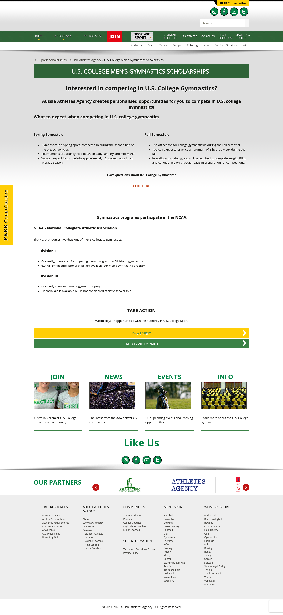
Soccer (167, 559)
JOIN (114, 36)
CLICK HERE (141, 186)
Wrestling (169, 580)
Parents (127, 519)
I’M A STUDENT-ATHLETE (141, 343)
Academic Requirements (55, 522)
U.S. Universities (51, 533)
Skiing (167, 555)
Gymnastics (170, 537)
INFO (38, 36)
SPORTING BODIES (243, 36)
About (86, 519)
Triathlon (209, 577)
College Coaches (132, 522)
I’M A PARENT (141, 333)
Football (168, 530)
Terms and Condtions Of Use (139, 549)
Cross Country (171, 526)
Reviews (87, 530)
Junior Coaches (131, 530)
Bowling (168, 522)
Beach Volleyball (213, 519)
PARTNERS (190, 36)
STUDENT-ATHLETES (170, 36)
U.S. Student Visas (52, 526)
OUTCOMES (92, 36)
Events (218, 45)
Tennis (167, 566)
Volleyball (169, 573)
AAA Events (48, 530)
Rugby (167, 551)
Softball (208, 562)
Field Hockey (211, 530)
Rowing (168, 548)
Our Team (88, 526)
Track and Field (172, 570)
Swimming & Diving (174, 562)
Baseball (168, 515)
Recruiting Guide (51, 515)
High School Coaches (134, 526)
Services (231, 45)
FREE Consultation (233, 3)
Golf (166, 533)
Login (244, 45)
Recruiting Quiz (50, 537)
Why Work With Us (93, 523)
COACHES (208, 36)
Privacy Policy (130, 553)
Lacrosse (168, 541)
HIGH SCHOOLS (225, 36)
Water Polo (170, 577)
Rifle (166, 544)
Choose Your (142, 36)
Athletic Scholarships (53, 519)
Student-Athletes (132, 515)
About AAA (63, 36)
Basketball (169, 519)
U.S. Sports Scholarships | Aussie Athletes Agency (67, 60)
